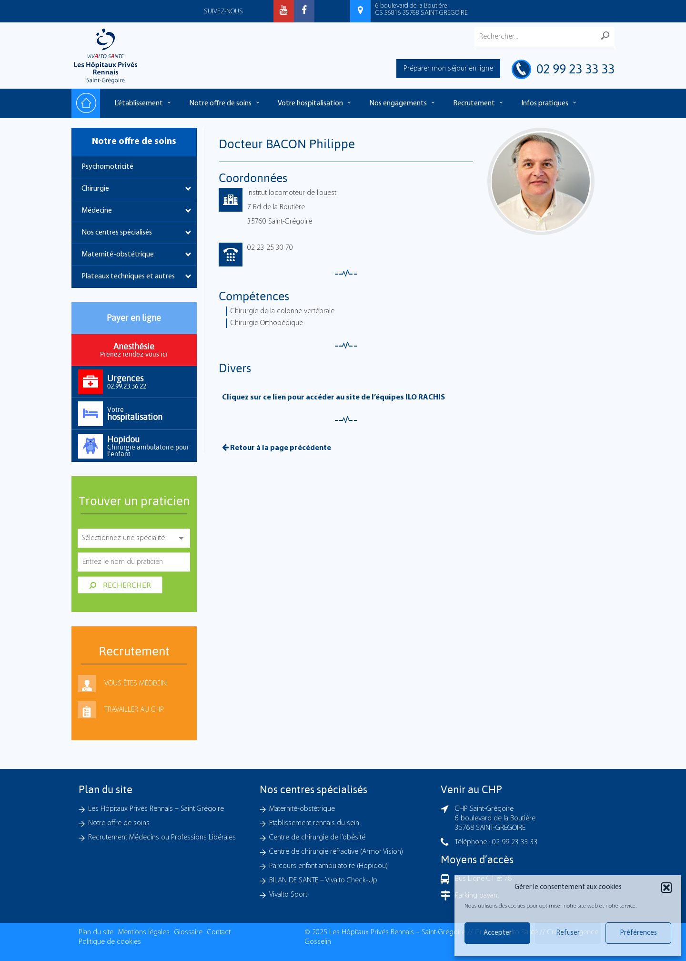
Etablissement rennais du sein (314, 823)
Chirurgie (95, 189)
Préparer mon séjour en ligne (448, 68)
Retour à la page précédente (276, 447)
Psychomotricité (107, 167)
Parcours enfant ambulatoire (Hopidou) (328, 866)
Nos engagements (398, 103)
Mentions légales (144, 932)
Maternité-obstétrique (117, 254)
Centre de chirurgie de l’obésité (317, 837)
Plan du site (96, 932)
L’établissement (138, 103)
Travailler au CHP (134, 710)
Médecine (96, 211)
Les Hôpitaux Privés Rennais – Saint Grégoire (156, 809)
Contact (219, 932)
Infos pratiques (544, 103)
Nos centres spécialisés (116, 232)
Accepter (498, 933)
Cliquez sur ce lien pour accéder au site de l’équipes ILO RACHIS (333, 397)
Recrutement (474, 103)
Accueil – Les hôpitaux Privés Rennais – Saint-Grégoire (85, 103)
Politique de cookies (110, 942)
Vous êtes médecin (135, 683)
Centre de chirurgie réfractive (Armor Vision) (336, 852)
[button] (666, 887)
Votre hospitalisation (310, 103)
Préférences (638, 933)
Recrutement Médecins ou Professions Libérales (162, 837)
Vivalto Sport (288, 895)
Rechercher (120, 585)
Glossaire (188, 932)
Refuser (568, 933)
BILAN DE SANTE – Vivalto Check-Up (323, 880)
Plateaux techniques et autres (128, 276)
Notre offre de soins (220, 103)
